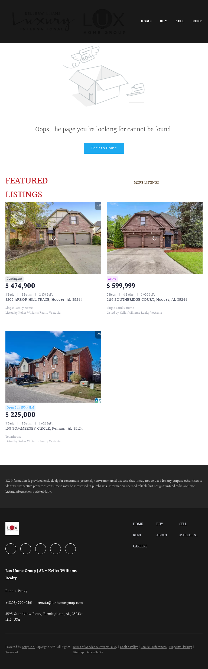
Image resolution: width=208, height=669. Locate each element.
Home (146, 21)
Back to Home (104, 148)
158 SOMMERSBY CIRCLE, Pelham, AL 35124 (44, 428)
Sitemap (78, 652)
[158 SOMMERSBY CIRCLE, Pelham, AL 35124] (53, 367)
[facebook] (10, 548)
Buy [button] (163, 21)
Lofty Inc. (28, 647)
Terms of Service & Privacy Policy (95, 647)
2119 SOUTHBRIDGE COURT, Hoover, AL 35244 (147, 299)
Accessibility (94, 652)
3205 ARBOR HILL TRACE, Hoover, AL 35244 (44, 299)
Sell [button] (180, 21)
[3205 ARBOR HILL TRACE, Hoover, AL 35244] (53, 238)
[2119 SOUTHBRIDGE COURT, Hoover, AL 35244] (155, 238)
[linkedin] (25, 548)
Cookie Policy (129, 647)
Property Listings (180, 647)
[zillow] (40, 548)
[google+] (70, 548)
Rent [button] (197, 21)
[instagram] (55, 548)
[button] (68, 21)
